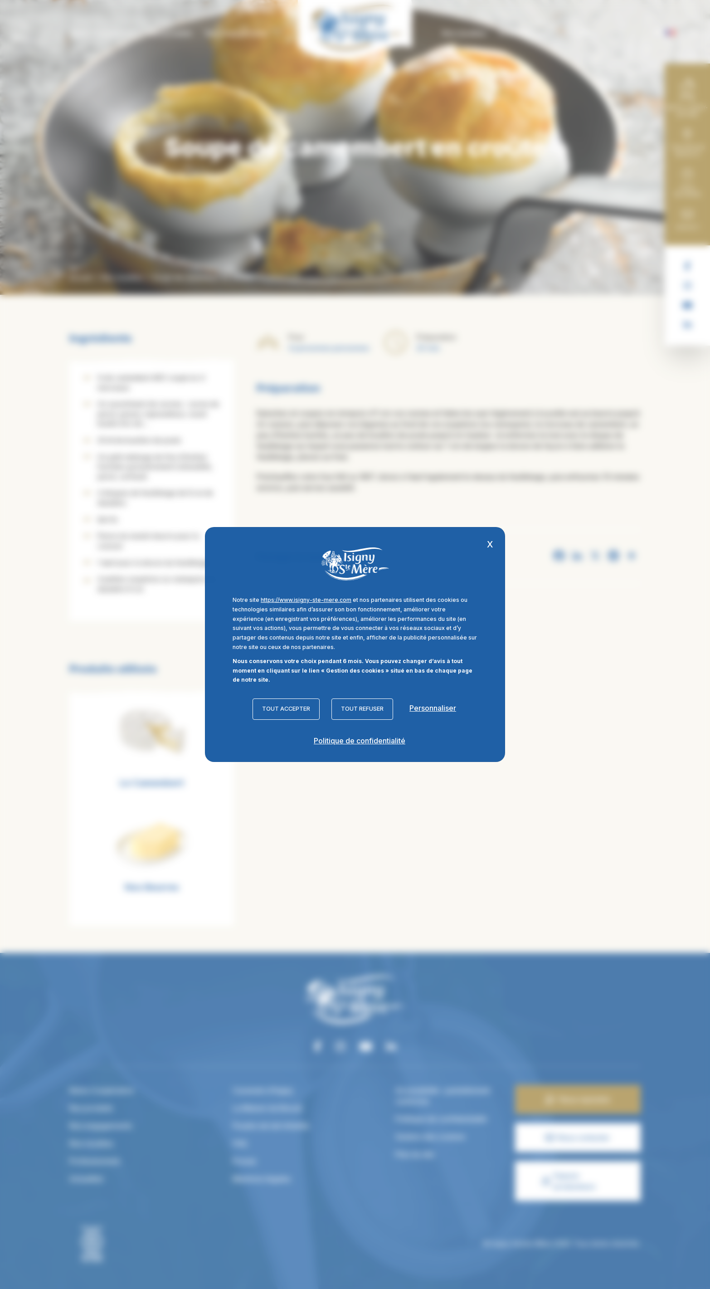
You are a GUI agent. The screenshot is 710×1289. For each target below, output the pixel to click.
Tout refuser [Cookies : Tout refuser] (362, 708)
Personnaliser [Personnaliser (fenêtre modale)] (432, 708)
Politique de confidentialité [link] (359, 740)
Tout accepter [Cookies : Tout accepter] (286, 708)
